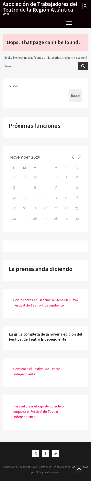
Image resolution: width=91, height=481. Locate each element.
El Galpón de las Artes (47, 472)
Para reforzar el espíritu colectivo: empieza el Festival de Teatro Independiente (39, 411)
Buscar (13, 86)
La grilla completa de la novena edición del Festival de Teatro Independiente (45, 337)
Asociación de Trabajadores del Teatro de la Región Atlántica (40, 6)
